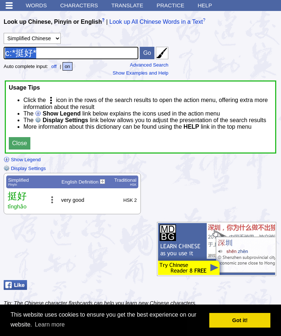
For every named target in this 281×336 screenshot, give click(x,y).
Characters (79, 5)
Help (205, 5)
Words (36, 5)
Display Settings (25, 168)
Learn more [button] (50, 324)
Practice (170, 5)
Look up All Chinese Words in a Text (156, 22)
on (67, 66)
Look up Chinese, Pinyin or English (53, 22)
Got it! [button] (240, 320)
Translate (127, 5)
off (54, 66)
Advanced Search (149, 65)
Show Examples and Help (141, 73)
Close (19, 143)
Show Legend (22, 159)
